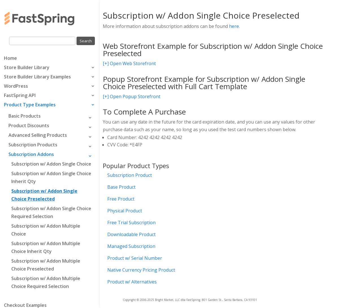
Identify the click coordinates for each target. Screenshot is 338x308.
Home (10, 58)
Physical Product (124, 211)
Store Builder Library (26, 68)
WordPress (16, 86)
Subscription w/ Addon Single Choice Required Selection (51, 212)
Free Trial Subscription (131, 222)
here (234, 26)
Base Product (121, 187)
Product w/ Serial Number (134, 258)
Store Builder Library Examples (37, 77)
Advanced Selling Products (37, 135)
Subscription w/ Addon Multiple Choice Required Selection (45, 282)
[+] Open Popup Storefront (131, 96)
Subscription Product (129, 175)
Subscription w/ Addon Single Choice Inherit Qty (51, 177)
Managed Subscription (131, 246)
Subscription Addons (31, 154)
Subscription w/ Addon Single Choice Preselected (44, 195)
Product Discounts (28, 125)
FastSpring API (20, 95)
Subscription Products (32, 145)
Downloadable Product (131, 234)
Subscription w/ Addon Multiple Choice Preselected (45, 265)
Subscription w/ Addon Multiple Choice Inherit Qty (45, 247)
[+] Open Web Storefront (129, 63)
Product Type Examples (30, 105)
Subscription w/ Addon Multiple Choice (45, 230)
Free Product (120, 199)
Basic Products (24, 116)
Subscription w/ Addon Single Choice (51, 164)
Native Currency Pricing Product (141, 270)
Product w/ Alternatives (132, 282)
